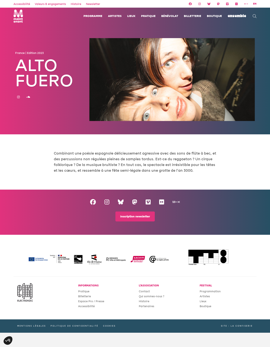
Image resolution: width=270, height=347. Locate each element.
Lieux (131, 16)
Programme (92, 16)
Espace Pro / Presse (91, 301)
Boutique (214, 16)
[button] (8, 340)
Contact (144, 291)
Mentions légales (31, 326)
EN (254, 3)
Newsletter (93, 4)
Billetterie (192, 16)
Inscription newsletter (135, 216)
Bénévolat (169, 16)
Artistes (115, 16)
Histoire (76, 4)
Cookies (109, 326)
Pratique (148, 16)
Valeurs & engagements (50, 4)
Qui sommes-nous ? (151, 296)
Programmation (210, 291)
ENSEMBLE (237, 16)
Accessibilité (22, 4)
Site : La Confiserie (237, 326)
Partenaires (146, 306)
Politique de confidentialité (74, 326)
